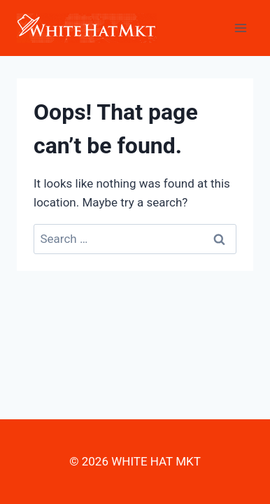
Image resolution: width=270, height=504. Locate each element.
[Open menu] (240, 27)
